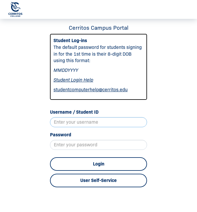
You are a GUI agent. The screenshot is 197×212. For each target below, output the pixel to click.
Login (98, 164)
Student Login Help (73, 80)
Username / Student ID (74, 112)
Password (60, 135)
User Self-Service (98, 180)
